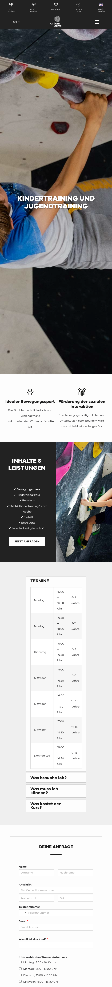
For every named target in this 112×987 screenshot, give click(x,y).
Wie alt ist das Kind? (33, 939)
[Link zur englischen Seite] (101, 8)
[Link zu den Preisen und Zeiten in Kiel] (78, 8)
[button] (56, 581)
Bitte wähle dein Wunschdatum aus (43, 957)
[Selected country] (23, 913)
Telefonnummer (29, 907)
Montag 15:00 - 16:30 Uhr (40, 962)
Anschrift (26, 885)
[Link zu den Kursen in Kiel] (11, 8)
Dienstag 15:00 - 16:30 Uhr (40, 975)
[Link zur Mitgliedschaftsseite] (33, 8)
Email (23, 921)
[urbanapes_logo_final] (56, 17)
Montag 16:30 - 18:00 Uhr (40, 969)
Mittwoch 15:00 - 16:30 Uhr (40, 982)
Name (24, 867)
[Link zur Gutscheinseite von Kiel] (56, 8)
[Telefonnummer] (56, 912)
